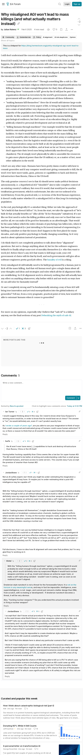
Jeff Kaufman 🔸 (9, 729)
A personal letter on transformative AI (21, 746)
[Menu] (3, 4)
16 (35, 729)
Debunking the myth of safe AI (56, 315)
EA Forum (14, 4)
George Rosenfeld (10, 749)
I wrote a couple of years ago (18, 426)
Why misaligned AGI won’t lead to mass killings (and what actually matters (35, 19)
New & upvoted (16, 406)
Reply (5, 434)
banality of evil (54, 260)
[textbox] (41, 387)
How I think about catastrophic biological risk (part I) (28, 705)
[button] (17, 328)
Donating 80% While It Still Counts (20, 726)
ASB (4, 709)
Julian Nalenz (10, 29)
